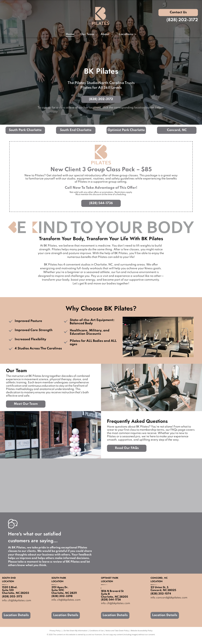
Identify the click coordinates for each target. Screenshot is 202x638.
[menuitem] (70, 34)
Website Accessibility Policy (141, 630)
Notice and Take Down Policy (117, 630)
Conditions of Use (96, 630)
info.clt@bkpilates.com (65, 600)
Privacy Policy (55, 630)
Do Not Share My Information (76, 630)
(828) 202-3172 (182, 20)
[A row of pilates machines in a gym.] (27, 485)
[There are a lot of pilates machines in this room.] (76, 485)
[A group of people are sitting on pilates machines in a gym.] (125, 485)
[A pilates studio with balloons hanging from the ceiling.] (175, 485)
